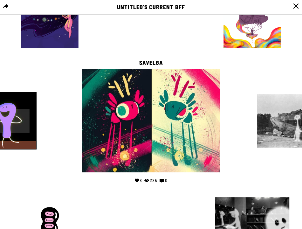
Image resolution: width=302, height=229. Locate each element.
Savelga (151, 63)
